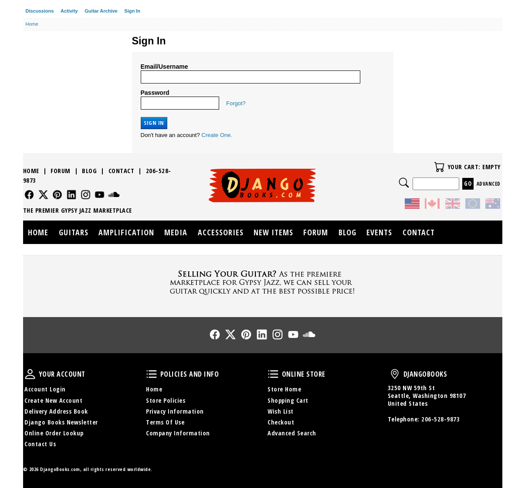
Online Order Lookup (54, 433)
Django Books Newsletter (61, 422)
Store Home (284, 389)
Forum (61, 171)
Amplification (126, 232)
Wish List (281, 411)
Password (155, 92)
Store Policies (165, 400)
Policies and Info (152, 374)
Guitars (73, 232)
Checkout (281, 422)
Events (379, 232)
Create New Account (53, 400)
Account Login (45, 389)
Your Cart (439, 167)
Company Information (178, 433)
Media (175, 232)
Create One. (216, 135)
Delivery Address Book (56, 411)
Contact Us (40, 444)
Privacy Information (175, 411)
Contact (121, 171)
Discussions (40, 10)
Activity (69, 10)
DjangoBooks (395, 374)
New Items (273, 232)
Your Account (30, 374)
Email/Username (164, 66)
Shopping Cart (288, 400)
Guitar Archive (101, 10)
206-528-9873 (440, 419)
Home (31, 171)
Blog (89, 171)
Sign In (132, 10)
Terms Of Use (165, 422)
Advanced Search (292, 433)
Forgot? (236, 103)
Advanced (489, 183)
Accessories (221, 232)
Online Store (273, 374)
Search (404, 183)
